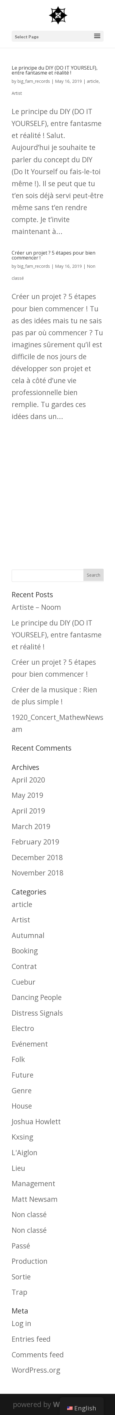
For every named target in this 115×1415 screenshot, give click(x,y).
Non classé (29, 1214)
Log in (21, 1323)
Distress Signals (37, 1013)
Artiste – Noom (36, 607)
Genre (22, 1090)
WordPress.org (36, 1370)
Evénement (30, 1044)
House (22, 1106)
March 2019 (31, 826)
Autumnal (28, 935)
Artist (17, 93)
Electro (23, 1028)
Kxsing (22, 1137)
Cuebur (24, 982)
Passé (21, 1246)
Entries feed (31, 1339)
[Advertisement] (57, 492)
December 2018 (37, 857)
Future (22, 1075)
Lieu (18, 1168)
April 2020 (28, 780)
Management (33, 1183)
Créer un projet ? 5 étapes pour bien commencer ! (53, 255)
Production (30, 1261)
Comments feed (38, 1354)
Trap (19, 1292)
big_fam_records (33, 81)
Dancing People (37, 997)
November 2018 (37, 873)
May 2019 (27, 795)
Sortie (21, 1277)
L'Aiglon (24, 1152)
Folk (18, 1059)
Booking (25, 951)
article (93, 81)
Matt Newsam (35, 1199)
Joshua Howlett (36, 1121)
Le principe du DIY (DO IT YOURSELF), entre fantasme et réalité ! (55, 70)
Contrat (24, 966)
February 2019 (35, 842)
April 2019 (28, 811)
